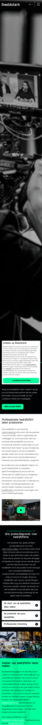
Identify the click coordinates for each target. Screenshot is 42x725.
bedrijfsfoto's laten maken (13, 720)
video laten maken (10, 549)
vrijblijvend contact (10, 703)
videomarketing (8, 432)
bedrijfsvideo (7, 490)
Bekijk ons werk (12, 406)
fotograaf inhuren (16, 723)
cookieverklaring (30, 365)
